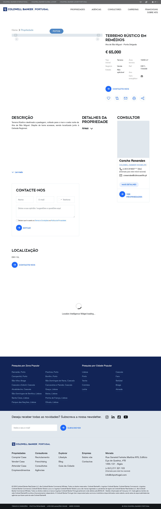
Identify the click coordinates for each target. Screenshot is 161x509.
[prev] (16, 35)
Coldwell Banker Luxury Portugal (73, 2)
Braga (118, 385)
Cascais (119, 372)
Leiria (84, 389)
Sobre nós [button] (152, 12)
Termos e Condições (41, 220)
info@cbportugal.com (116, 475)
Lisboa (85, 372)
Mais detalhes (129, 185)
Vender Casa (18, 461)
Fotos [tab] (56, 31)
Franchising (151, 9)
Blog (61, 461)
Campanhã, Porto (19, 376)
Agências (96, 9)
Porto (84, 376)
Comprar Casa (19, 457)
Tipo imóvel (108, 61)
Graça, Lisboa (51, 389)
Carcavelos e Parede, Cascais (58, 385)
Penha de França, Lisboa (56, 398)
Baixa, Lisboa (51, 393)
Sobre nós (87, 457)
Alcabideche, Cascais (21, 389)
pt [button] (154, 2)
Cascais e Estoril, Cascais (23, 385)
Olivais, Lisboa (51, 402)
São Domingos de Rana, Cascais (60, 380)
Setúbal (119, 380)
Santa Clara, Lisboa (20, 398)
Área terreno (132, 61)
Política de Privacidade (58, 220)
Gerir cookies (74, 506)
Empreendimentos (21, 470)
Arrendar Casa (19, 466)
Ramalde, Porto (18, 372)
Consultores (114, 9)
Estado (108, 70)
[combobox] (59, 199)
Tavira (84, 380)
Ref (130, 66)
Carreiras (133, 9)
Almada (119, 389)
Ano (130, 72)
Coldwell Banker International (15, 2)
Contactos (87, 461)
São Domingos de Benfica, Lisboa (27, 393)
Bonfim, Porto (51, 376)
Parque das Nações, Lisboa (24, 402)
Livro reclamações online (57, 506)
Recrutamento (42, 457)
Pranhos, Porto (51, 372)
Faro (118, 376)
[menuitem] (16, 2)
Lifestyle (63, 457)
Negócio (108, 66)
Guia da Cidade (66, 466)
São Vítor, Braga (19, 380)
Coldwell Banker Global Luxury (43, 2)
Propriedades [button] (77, 9)
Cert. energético (133, 77)
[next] (99, 35)
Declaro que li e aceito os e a (42, 220)
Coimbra (86, 385)
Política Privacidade (37, 506)
